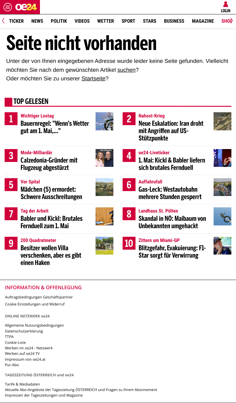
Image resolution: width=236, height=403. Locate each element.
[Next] (230, 21)
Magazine (203, 21)
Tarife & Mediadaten (22, 384)
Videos (82, 21)
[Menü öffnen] (7, 7)
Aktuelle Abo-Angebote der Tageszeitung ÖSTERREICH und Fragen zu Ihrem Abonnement (81, 389)
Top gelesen (31, 102)
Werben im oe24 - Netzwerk (29, 348)
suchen (126, 70)
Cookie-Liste (15, 342)
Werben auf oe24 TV (22, 353)
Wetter (105, 21)
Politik (59, 21)
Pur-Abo (12, 364)
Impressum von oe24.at (25, 359)
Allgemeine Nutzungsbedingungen (34, 325)
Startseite (93, 78)
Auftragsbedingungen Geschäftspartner (39, 297)
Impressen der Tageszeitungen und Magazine (44, 395)
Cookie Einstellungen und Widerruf (35, 304)
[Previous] (5, 21)
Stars (149, 21)
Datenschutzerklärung (24, 331)
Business (174, 21)
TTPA (9, 336)
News (37, 21)
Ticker (16, 21)
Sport (129, 21)
